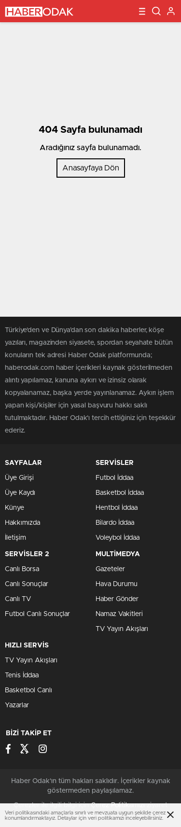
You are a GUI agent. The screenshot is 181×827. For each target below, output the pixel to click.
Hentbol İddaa (117, 508)
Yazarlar (17, 705)
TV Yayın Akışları (122, 629)
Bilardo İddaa (115, 522)
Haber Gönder (117, 599)
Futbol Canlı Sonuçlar (37, 614)
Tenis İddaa (22, 675)
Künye (14, 508)
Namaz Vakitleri (119, 614)
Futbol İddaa (114, 478)
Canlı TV (18, 599)
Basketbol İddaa (120, 493)
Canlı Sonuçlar (26, 584)
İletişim (15, 537)
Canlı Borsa (22, 569)
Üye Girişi (19, 478)
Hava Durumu (117, 584)
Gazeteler (110, 569)
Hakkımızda (22, 522)
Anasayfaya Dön (90, 168)
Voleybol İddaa (117, 537)
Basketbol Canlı (28, 690)
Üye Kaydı (20, 493)
